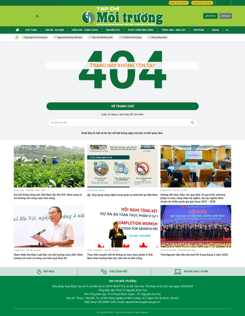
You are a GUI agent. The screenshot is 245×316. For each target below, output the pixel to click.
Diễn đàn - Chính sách (35, 190)
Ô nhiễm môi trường (133, 37)
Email (225, 16)
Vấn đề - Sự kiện (180, 190)
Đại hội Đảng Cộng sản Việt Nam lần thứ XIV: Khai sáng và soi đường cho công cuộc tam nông (48, 196)
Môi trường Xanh (160, 37)
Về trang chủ (122, 106)
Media (102, 190)
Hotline (210, 16)
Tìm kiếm (193, 122)
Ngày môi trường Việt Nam (70, 37)
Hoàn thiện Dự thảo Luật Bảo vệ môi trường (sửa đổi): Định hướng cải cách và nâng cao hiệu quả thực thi (48, 256)
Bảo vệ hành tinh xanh (103, 37)
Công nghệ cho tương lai (36, 37)
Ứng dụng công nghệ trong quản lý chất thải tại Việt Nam (124, 194)
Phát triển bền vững (187, 250)
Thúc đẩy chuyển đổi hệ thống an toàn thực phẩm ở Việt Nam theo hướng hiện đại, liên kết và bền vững (120, 256)
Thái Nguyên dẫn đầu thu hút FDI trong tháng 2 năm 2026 (194, 254)
